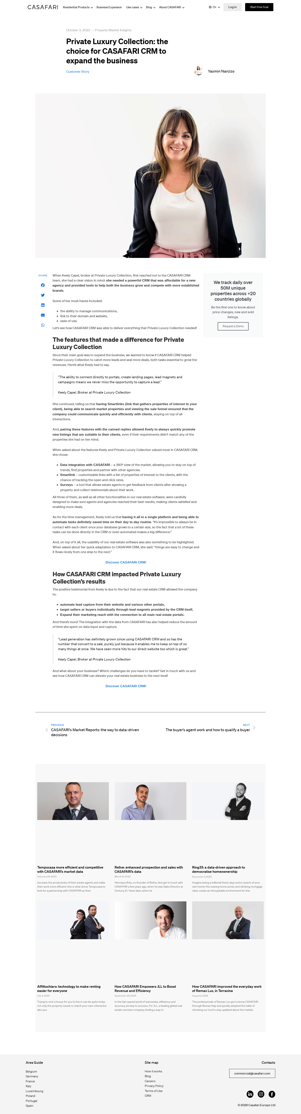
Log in (232, 7)
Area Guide (34, 1062)
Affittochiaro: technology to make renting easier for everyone (69, 988)
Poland (30, 1096)
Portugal (31, 1101)
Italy (28, 1086)
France (30, 1081)
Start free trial (259, 7)
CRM (148, 1095)
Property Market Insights (113, 30)
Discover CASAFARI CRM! (126, 562)
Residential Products (78, 7)
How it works (153, 1071)
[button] (43, 285)
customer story (77, 71)
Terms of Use (154, 1091)
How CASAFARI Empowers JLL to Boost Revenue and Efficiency (145, 988)
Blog (151, 7)
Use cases (134, 7)
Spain (29, 1105)
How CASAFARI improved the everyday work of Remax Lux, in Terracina (227, 988)
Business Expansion (109, 7)
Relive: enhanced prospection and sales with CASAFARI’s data (149, 869)
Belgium (31, 1071)
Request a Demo (233, 326)
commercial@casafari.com (252, 1073)
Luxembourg (34, 1091)
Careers (150, 1081)
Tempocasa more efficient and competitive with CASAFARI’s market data (70, 869)
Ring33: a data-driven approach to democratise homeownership (218, 869)
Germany (32, 1076)
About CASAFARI (172, 7)
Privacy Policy (154, 1086)
